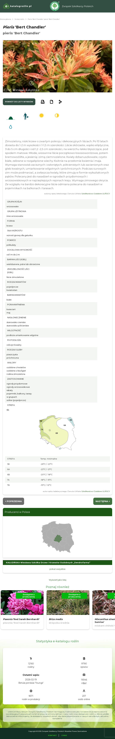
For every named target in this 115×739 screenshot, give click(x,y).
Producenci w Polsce (17, 512)
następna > (103, 501)
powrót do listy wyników (19, 102)
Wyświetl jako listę (57, 580)
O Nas (64, 735)
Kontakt (52, 735)
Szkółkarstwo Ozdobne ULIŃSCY (95, 193)
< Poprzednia (13, 501)
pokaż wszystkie (57, 569)
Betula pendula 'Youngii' (30, 683)
